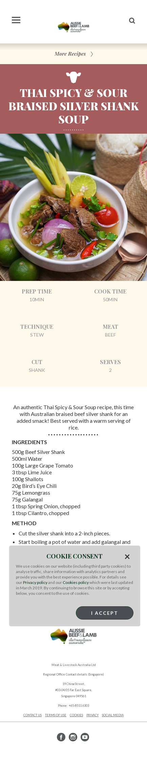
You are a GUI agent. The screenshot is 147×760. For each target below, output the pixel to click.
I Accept (104, 613)
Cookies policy (76, 582)
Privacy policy (35, 582)
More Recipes (70, 53)
